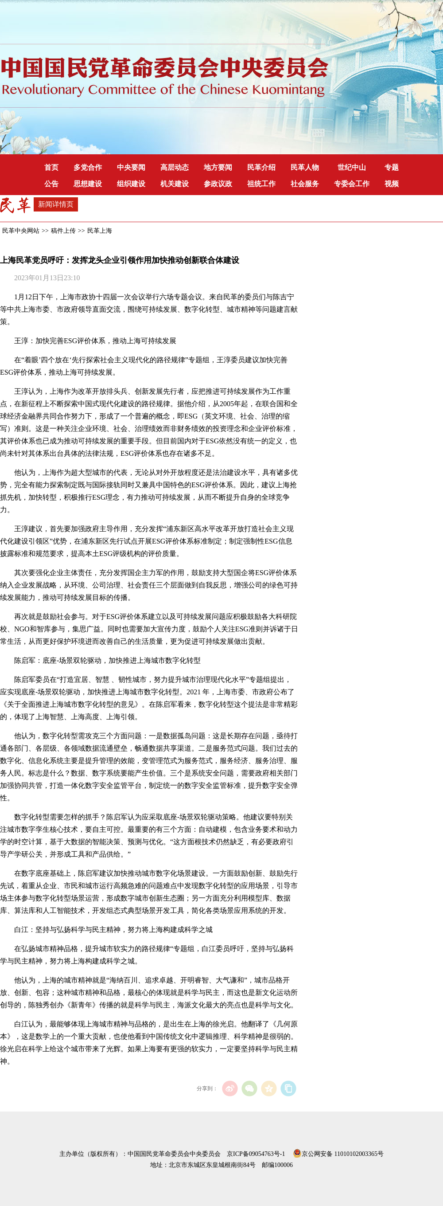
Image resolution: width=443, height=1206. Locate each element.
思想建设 (88, 184)
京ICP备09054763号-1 (256, 1154)
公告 (51, 184)
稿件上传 (63, 230)
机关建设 (174, 184)
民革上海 (99, 230)
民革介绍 (261, 167)
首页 (51, 167)
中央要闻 (131, 167)
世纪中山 (352, 167)
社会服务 (305, 184)
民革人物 (305, 167)
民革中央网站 (20, 230)
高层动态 (174, 167)
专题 (392, 167)
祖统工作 (261, 184)
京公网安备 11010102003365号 (338, 1152)
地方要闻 (218, 167)
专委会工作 (351, 184)
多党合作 (88, 167)
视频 (392, 184)
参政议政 (218, 184)
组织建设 (131, 184)
